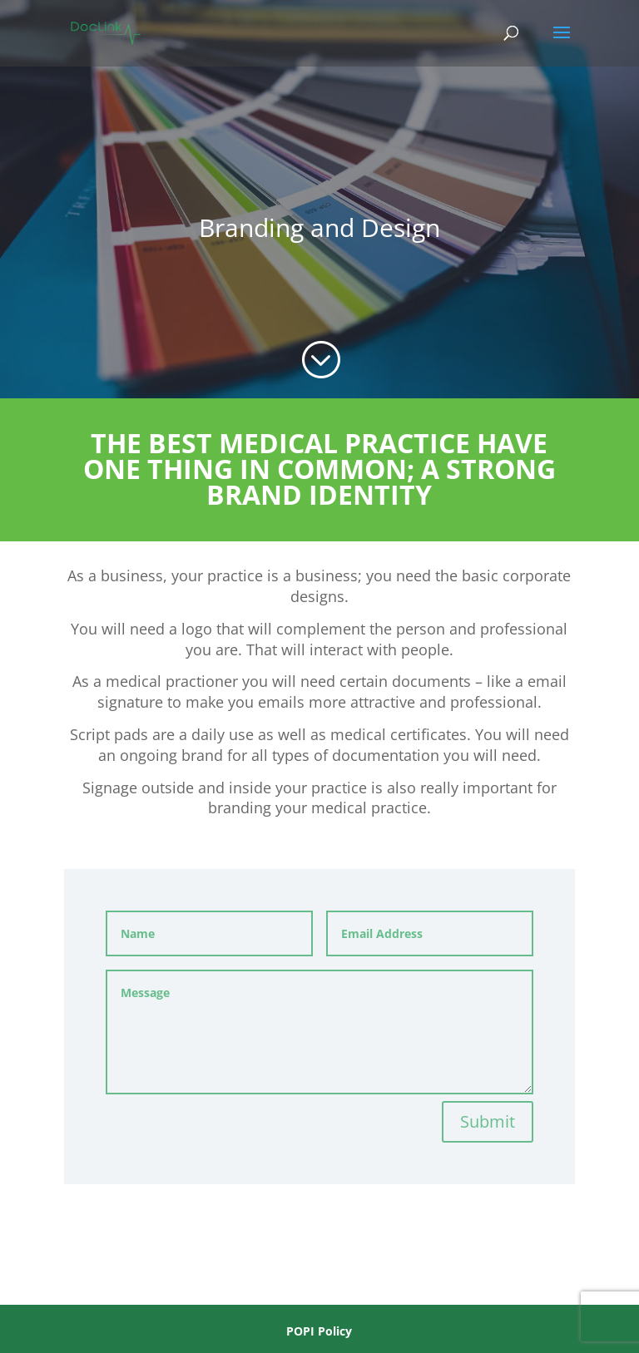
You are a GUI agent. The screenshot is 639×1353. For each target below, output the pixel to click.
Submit (487, 1121)
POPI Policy (319, 1331)
